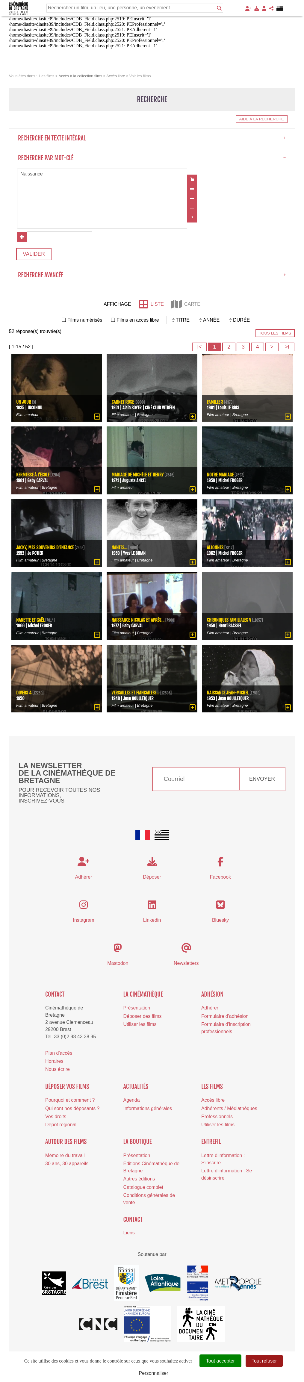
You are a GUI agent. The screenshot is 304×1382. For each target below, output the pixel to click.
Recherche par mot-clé (152, 158)
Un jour (23, 402)
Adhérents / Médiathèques (229, 1108)
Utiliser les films (140, 1024)
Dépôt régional (60, 1124)
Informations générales (147, 1108)
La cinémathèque (143, 994)
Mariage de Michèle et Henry (137, 475)
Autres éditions (139, 1178)
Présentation (136, 1007)
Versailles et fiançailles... (135, 693)
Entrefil (211, 1141)
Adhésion (212, 994)
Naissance (102, 174)
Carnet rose (122, 402)
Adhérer (209, 1007)
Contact (54, 994)
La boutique (137, 1141)
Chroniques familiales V (229, 620)
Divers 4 (23, 693)
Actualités (136, 1086)
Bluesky (220, 920)
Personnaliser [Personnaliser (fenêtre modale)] (153, 1373)
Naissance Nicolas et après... (137, 620)
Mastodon (117, 963)
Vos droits (55, 1116)
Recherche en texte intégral (152, 138)
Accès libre (213, 1100)
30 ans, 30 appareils (66, 1163)
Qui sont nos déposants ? (72, 1108)
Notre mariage (220, 475)
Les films (212, 1086)
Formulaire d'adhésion (225, 1015)
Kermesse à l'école (32, 475)
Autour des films (66, 1141)
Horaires (54, 1061)
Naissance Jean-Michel (228, 693)
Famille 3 (215, 402)
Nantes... (119, 547)
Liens (129, 1232)
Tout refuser (264, 1360)
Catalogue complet (143, 1186)
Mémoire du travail (65, 1155)
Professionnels (217, 1116)
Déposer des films (142, 1015)
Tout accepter (220, 1360)
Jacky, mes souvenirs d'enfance (45, 547)
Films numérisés (84, 320)
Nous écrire (57, 1069)
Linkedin (152, 920)
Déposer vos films (67, 1086)
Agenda (131, 1100)
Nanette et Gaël (30, 620)
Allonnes (215, 547)
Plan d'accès (58, 1053)
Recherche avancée (152, 275)
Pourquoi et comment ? (70, 1100)
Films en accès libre (138, 320)
